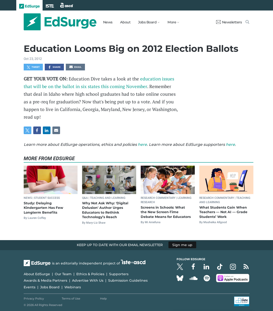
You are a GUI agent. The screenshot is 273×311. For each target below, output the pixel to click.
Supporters (118, 274)
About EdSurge (37, 274)
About (125, 22)
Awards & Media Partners (45, 280)
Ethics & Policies (90, 274)
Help (103, 298)
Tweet (33, 67)
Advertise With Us (87, 280)
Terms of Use (71, 298)
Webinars (72, 287)
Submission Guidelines (128, 280)
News (107, 22)
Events (29, 287)
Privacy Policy (34, 298)
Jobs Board (50, 287)
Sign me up (182, 245)
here (142, 144)
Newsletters (229, 22)
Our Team (63, 274)
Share (54, 67)
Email (75, 67)
